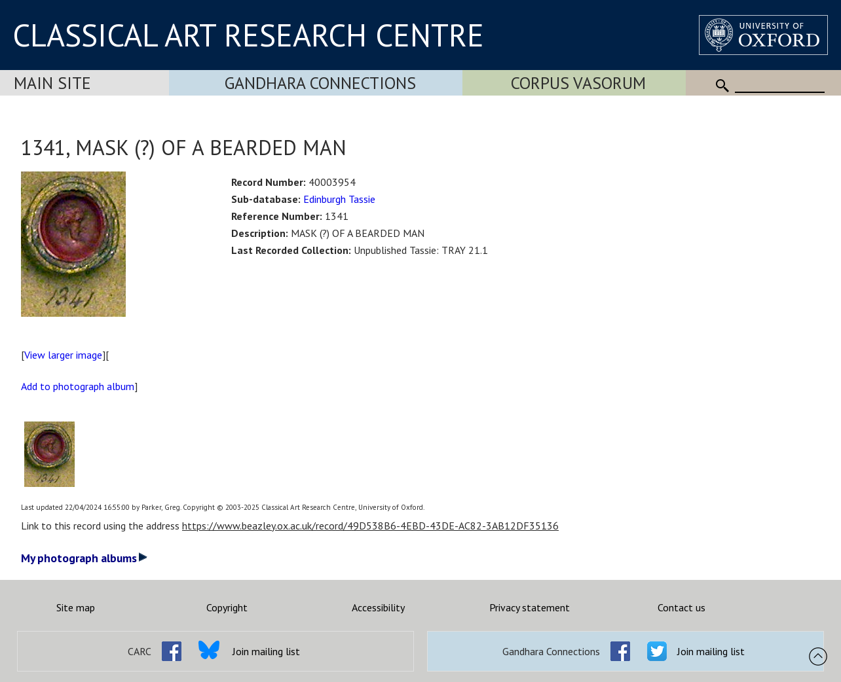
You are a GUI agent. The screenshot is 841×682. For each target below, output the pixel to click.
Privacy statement (529, 607)
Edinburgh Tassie (339, 199)
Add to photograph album (77, 386)
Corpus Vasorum (578, 83)
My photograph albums (84, 557)
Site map (75, 607)
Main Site (52, 83)
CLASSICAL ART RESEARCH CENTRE (248, 34)
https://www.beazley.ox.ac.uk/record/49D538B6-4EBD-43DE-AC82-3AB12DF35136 (370, 525)
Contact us (681, 607)
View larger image (63, 354)
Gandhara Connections (320, 83)
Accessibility (378, 607)
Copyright (227, 607)
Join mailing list (266, 651)
